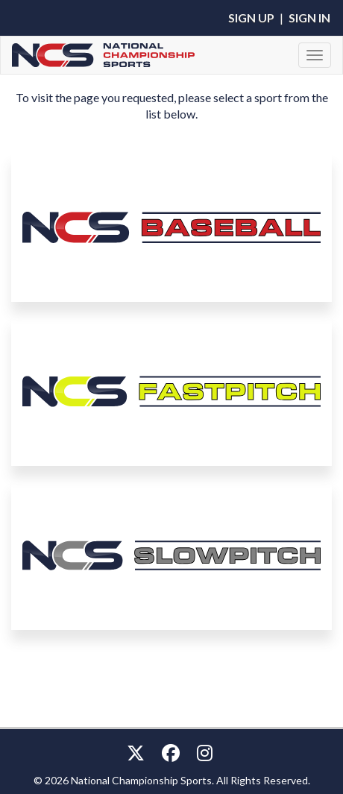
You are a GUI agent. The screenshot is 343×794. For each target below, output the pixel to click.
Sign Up (251, 17)
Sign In (309, 17)
